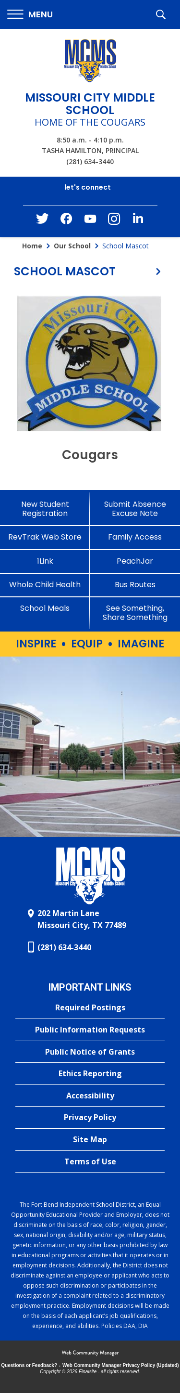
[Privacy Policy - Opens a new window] (90, 1118)
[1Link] (45, 561)
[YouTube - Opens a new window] (90, 220)
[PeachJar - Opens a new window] (135, 561)
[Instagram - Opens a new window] (114, 221)
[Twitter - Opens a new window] (42, 221)
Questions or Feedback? (29, 1365)
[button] (30, 15)
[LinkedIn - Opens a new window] (138, 220)
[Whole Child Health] (45, 584)
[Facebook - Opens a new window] (66, 221)
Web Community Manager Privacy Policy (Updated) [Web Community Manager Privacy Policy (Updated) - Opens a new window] (120, 1365)
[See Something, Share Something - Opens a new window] (135, 612)
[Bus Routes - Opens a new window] (135, 584)
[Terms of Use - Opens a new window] (90, 1162)
